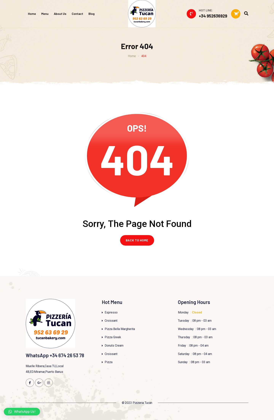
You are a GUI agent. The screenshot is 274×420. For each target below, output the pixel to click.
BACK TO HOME (137, 240)
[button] (22, 411)
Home (32, 13)
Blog (91, 13)
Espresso (111, 312)
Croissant (111, 321)
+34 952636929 (213, 15)
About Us (60, 13)
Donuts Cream (114, 346)
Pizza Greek (113, 337)
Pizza (108, 362)
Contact (77, 13)
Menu (45, 13)
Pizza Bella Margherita (120, 329)
